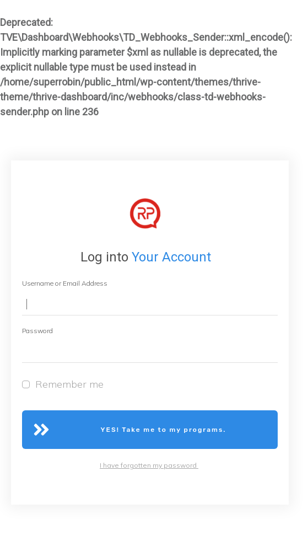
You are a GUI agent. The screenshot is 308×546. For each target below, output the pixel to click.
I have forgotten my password (149, 465)
